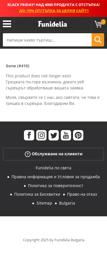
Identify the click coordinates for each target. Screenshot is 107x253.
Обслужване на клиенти (53, 154)
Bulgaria (67, 203)
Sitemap (44, 203)
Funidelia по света (53, 167)
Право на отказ (82, 194)
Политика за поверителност (55, 185)
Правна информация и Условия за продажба (55, 176)
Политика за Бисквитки (37, 194)
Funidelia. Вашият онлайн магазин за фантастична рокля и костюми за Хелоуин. (52, 24)
